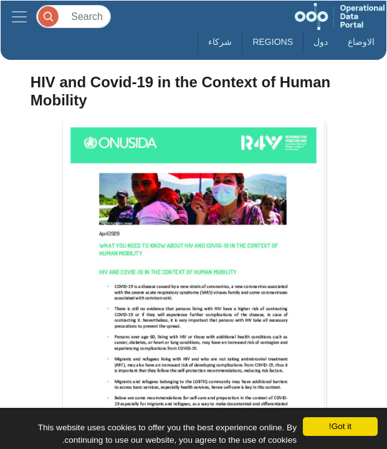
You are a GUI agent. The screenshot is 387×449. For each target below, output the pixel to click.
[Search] (73, 16)
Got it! (340, 426)
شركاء (220, 42)
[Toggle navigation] (19, 16)
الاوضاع (361, 42)
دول (320, 42)
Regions (272, 42)
